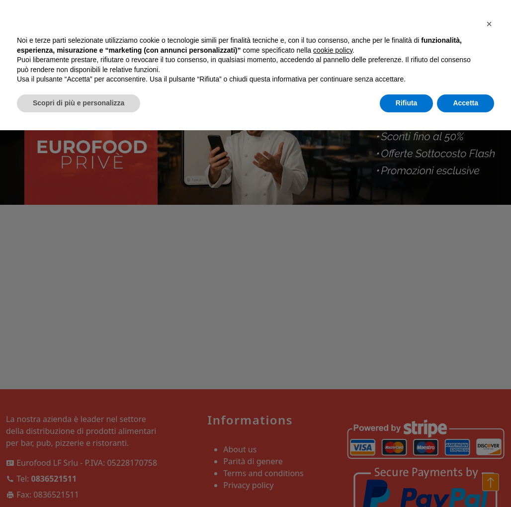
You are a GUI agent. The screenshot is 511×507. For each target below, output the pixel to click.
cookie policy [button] (332, 50)
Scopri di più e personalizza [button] (78, 103)
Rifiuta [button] (407, 103)
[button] (489, 24)
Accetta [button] (465, 103)
